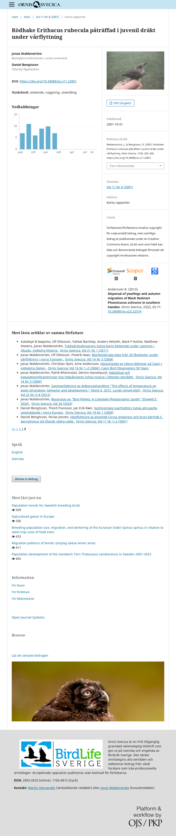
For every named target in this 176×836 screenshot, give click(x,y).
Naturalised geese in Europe (33, 516)
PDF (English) (122, 103)
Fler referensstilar (122, 166)
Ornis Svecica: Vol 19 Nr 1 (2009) (89, 412)
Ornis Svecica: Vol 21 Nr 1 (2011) (84, 350)
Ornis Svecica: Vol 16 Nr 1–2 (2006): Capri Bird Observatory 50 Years (98, 368)
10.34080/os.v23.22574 (124, 311)
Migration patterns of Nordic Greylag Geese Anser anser (54, 543)
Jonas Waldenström (114, 788)
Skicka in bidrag (26, 479)
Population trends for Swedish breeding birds (46, 505)
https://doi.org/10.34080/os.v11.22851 (48, 81)
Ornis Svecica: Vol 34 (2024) (51, 403)
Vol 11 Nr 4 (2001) (47, 17)
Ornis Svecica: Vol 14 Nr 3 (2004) (89, 359)
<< (13, 429)
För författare (20, 592)
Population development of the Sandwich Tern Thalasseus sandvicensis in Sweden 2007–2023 (81, 554)
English (17, 452)
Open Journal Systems (28, 617)
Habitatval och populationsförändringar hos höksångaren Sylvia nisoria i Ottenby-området (77, 374)
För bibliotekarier (23, 599)
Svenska (18, 459)
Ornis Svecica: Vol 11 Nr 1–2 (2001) (101, 421)
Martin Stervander (41, 788)
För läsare (18, 585)
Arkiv (27, 17)
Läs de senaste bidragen (30, 655)
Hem (15, 17)
